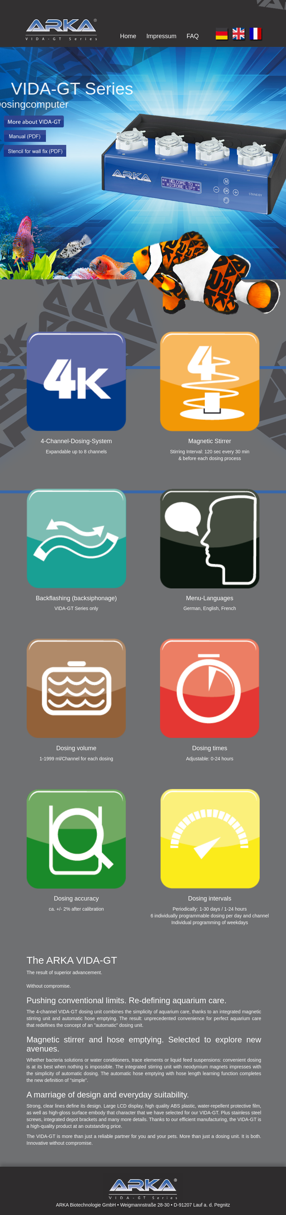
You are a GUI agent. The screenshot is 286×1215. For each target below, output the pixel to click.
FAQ (192, 36)
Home (128, 36)
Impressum (161, 36)
